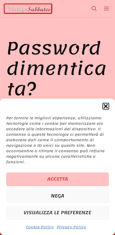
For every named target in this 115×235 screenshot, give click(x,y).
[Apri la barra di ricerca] (94, 8)
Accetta (57, 179)
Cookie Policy (39, 227)
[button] (106, 106)
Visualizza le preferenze (57, 212)
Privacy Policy (71, 227)
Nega (57, 196)
